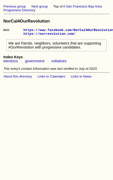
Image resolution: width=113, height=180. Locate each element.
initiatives (59, 62)
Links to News (81, 78)
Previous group (15, 6)
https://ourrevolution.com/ (49, 35)
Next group (39, 6)
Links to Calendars (51, 78)
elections (11, 62)
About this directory (18, 78)
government (34, 62)
